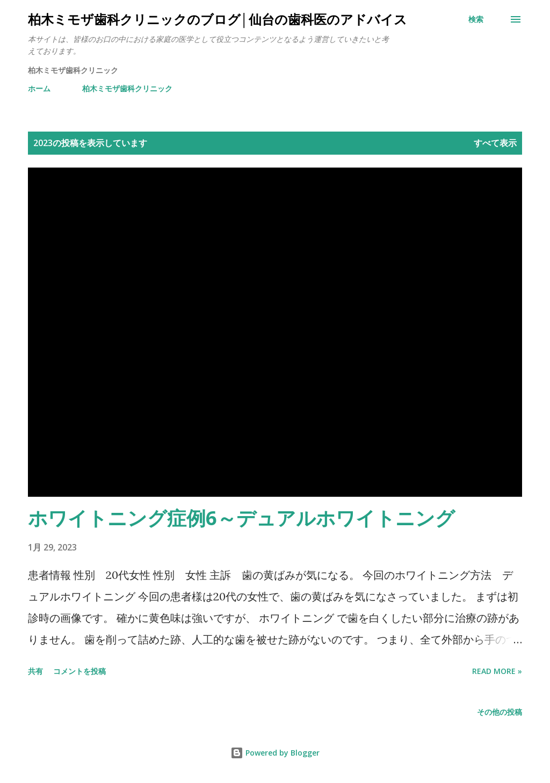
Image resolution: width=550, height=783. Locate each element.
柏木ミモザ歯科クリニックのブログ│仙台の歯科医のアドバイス (217, 19)
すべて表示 (495, 143)
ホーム (39, 88)
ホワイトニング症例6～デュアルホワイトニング (241, 518)
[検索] (475, 19)
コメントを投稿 (79, 671)
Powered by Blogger (275, 753)
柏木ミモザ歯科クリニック (127, 88)
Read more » (497, 671)
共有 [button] (35, 671)
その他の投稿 (499, 712)
